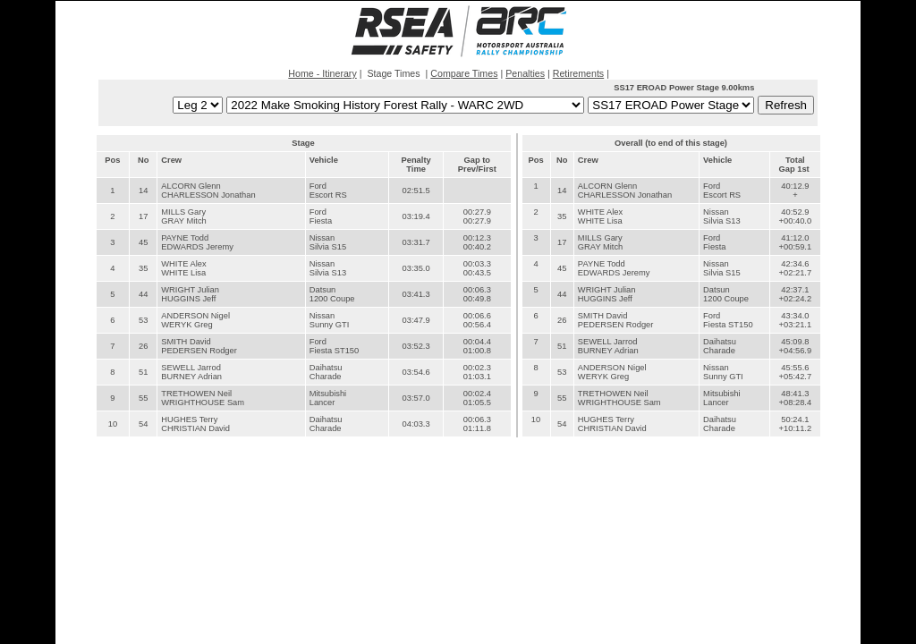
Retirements (578, 73)
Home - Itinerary (322, 73)
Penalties (525, 73)
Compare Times (463, 73)
